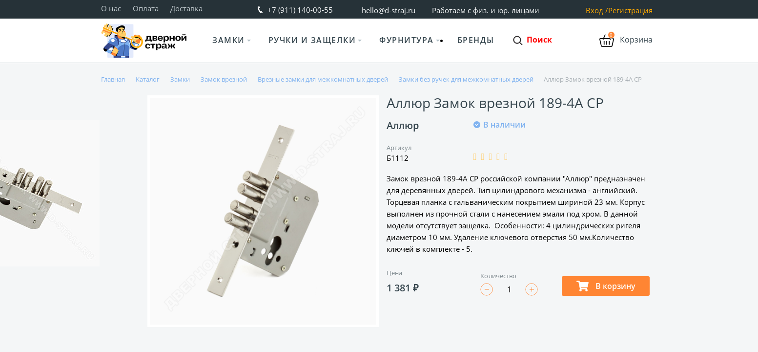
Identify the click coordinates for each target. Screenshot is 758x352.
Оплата (146, 8)
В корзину (605, 286)
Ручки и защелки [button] (312, 40)
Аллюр (403, 125)
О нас (111, 8)
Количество (498, 275)
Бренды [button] (475, 40)
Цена (394, 272)
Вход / (597, 10)
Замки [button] (228, 40)
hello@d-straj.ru (388, 10)
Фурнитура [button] (406, 40)
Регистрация (630, 10)
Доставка (186, 8)
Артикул (399, 148)
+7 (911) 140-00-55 (300, 10)
